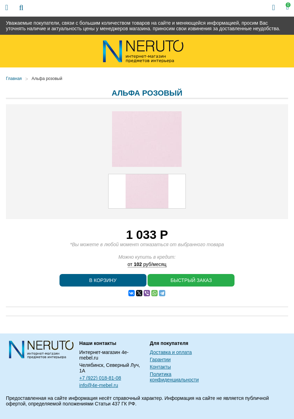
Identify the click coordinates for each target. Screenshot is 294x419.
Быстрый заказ (191, 280)
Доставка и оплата (171, 352)
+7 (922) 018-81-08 (100, 378)
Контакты (160, 367)
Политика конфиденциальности (174, 376)
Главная (14, 78)
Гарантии (160, 359)
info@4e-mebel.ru (98, 385)
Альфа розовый (47, 78)
